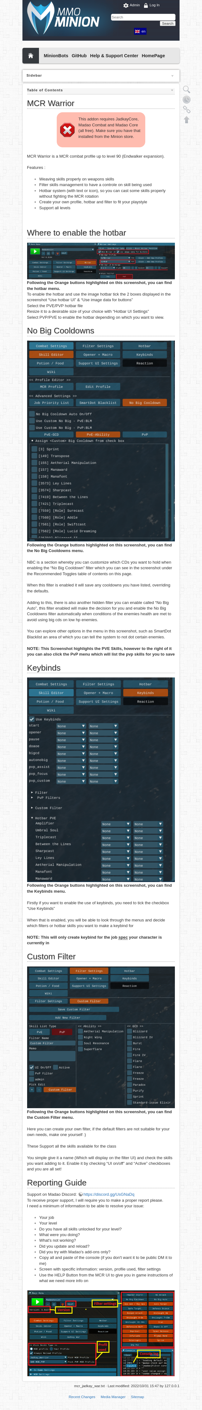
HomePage (153, 55)
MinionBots (56, 55)
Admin (135, 5)
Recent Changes (82, 1397)
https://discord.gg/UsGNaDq (109, 1194)
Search (167, 23)
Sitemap (137, 1397)
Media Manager (113, 1397)
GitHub (79, 55)
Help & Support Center (114, 55)
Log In (155, 5)
